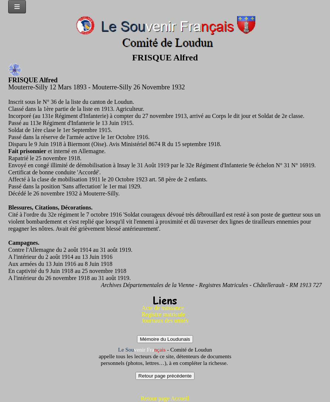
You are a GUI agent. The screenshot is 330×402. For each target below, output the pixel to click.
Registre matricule (163, 314)
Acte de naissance (162, 308)
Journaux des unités (164, 320)
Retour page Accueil (165, 398)
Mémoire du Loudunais (165, 339)
